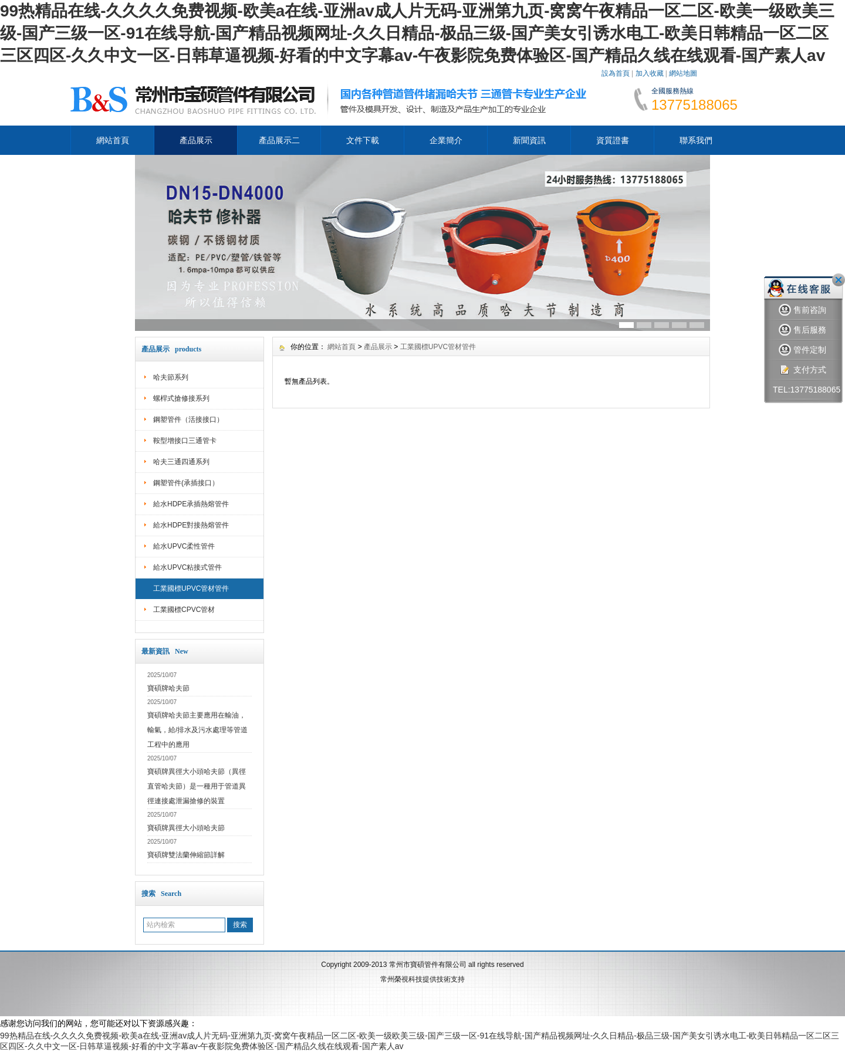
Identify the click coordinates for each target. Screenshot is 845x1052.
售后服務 (802, 330)
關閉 (838, 279)
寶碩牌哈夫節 (168, 688)
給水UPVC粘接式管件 (187, 567)
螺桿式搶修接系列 (181, 398)
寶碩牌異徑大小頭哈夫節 (186, 828)
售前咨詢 (802, 310)
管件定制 (802, 350)
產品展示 (196, 140)
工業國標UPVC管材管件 (191, 588)
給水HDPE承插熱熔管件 (191, 504)
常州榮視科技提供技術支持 (422, 979)
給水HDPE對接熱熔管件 (191, 525)
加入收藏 (650, 73)
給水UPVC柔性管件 (184, 546)
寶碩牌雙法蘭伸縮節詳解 (186, 855)
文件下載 (362, 140)
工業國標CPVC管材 (184, 610)
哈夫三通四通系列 (181, 462)
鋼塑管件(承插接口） (186, 483)
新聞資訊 (529, 140)
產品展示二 (279, 140)
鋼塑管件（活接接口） (188, 419)
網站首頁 (112, 140)
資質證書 (612, 140)
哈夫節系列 (170, 377)
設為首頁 (615, 73)
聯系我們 (696, 140)
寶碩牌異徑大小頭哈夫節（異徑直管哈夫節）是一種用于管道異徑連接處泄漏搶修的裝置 (196, 786)
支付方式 (802, 370)
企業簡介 (446, 140)
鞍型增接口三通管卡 (185, 441)
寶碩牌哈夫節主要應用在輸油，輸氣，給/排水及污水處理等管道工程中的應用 (197, 730)
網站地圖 (683, 73)
